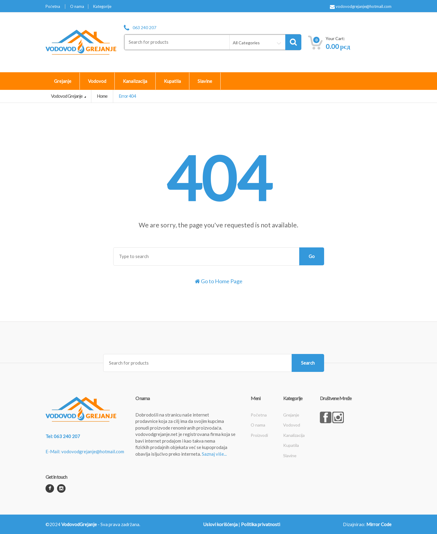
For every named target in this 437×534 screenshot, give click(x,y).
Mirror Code (378, 524)
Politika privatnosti (260, 524)
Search (308, 363)
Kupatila (172, 81)
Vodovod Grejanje (67, 96)
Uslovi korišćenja (220, 524)
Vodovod (97, 81)
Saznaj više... (214, 454)
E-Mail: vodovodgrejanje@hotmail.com (85, 451)
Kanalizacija (135, 81)
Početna (53, 6)
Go (312, 256)
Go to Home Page (218, 281)
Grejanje (62, 81)
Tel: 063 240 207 (63, 436)
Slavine (205, 81)
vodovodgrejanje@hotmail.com (360, 6)
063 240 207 (144, 27)
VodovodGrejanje (79, 524)
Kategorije (102, 6)
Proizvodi (259, 435)
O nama (77, 6)
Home (102, 96)
